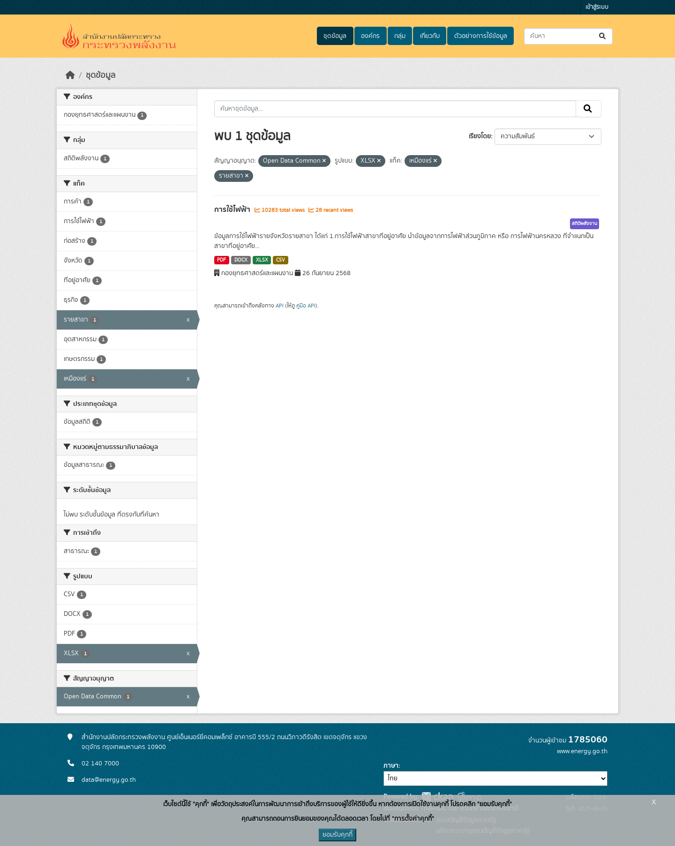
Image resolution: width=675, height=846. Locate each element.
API (280, 305)
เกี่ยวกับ (430, 36)
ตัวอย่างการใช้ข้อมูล (480, 36)
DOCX (241, 260)
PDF (221, 260)
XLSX (262, 260)
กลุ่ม (399, 36)
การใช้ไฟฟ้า (233, 209)
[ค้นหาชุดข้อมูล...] (568, 36)
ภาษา (390, 766)
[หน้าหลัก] (70, 75)
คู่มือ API (305, 305)
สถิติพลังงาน (584, 223)
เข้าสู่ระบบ (596, 7)
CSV (280, 260)
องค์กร (370, 36)
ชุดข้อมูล (334, 36)
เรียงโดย (480, 136)
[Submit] (603, 36)
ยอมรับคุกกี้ (337, 834)
